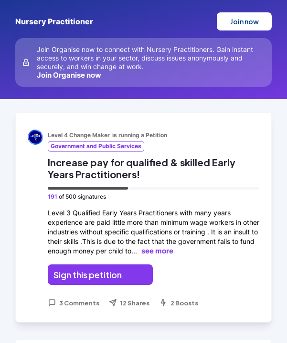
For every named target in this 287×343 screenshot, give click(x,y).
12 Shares (129, 303)
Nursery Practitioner (54, 21)
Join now (244, 21)
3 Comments (73, 303)
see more (157, 250)
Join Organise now (69, 75)
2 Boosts (178, 303)
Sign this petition (87, 274)
